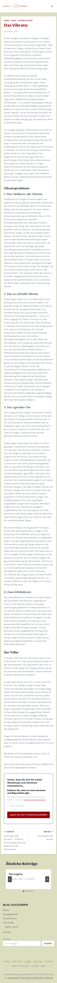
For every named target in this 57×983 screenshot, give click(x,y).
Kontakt (35, 966)
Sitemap (49, 977)
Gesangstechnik (25, 20)
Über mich (17, 961)
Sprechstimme (9, 918)
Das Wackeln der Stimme (42, 835)
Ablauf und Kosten (20, 966)
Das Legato (16, 874)
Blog (43, 966)
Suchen (6, 939)
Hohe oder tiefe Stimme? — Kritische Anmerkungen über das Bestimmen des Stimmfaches (15, 840)
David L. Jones (10, 20)
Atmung (6, 932)
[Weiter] (47, 879)
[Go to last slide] (10, 879)
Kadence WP (14, 977)
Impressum (26, 977)
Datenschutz (38, 977)
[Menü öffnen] (52, 6)
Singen (28, 961)
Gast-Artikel (8, 922)
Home (7, 961)
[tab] (23, 891)
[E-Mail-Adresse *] (28, 806)
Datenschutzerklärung (34, 800)
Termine (49, 961)
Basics (6, 910)
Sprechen (38, 961)
